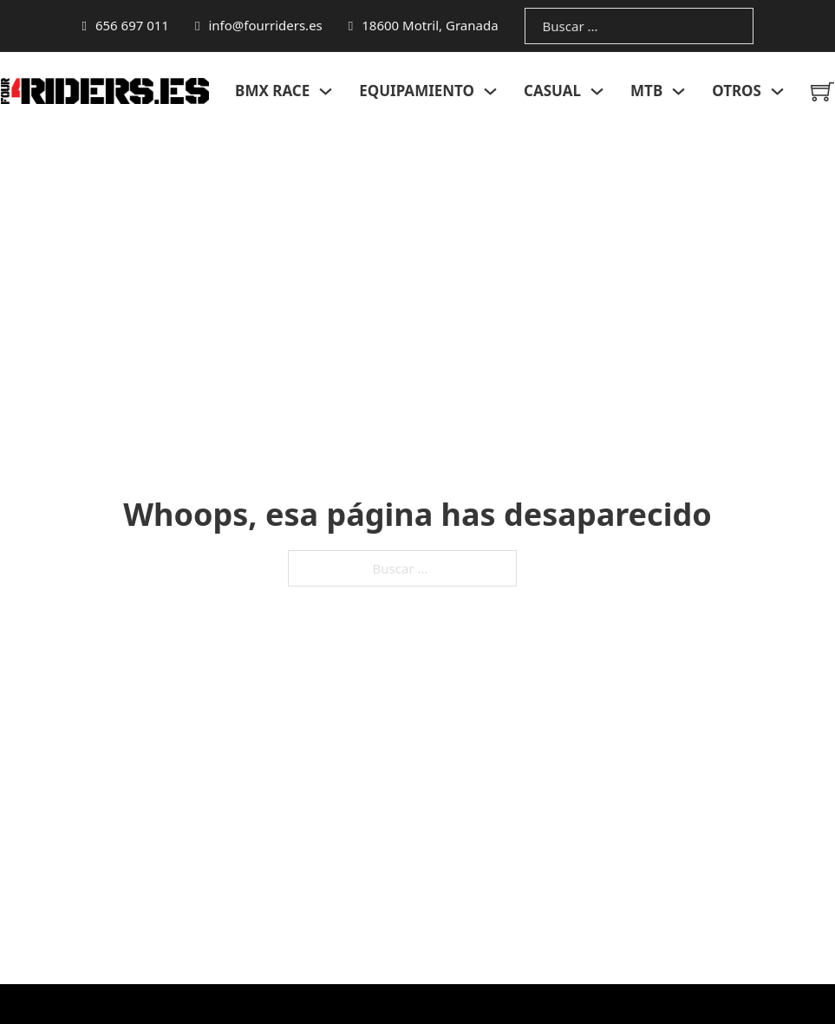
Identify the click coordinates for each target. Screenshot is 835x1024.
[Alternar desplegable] (325, 91)
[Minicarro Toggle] (822, 91)
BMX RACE (272, 90)
